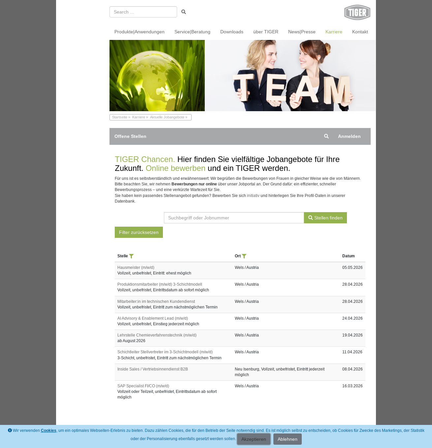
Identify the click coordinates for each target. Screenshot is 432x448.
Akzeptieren (253, 439)
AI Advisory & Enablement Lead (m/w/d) (152, 318)
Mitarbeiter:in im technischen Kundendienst (156, 301)
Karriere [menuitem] (333, 31)
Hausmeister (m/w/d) (135, 267)
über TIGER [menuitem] (265, 31)
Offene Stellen (130, 136)
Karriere (138, 117)
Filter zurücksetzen (139, 232)
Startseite (119, 117)
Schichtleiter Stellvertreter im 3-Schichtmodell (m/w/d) (165, 352)
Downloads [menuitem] (231, 31)
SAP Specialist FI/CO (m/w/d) (143, 386)
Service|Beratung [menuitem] (192, 31)
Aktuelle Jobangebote (167, 117)
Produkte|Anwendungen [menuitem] (139, 31)
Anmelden (349, 136)
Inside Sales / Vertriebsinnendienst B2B (152, 369)
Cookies (48, 430)
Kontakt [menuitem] (360, 31)
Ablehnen (287, 439)
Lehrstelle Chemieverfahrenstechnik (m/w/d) (157, 335)
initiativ (253, 195)
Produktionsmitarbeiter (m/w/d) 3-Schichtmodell (159, 284)
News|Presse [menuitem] (302, 31)
